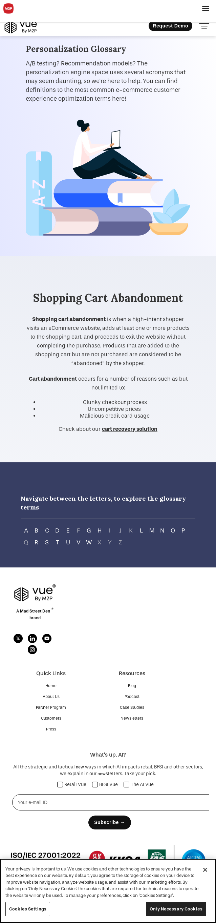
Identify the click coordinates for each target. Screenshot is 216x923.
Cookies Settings (27, 908)
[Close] (205, 869)
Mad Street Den (35, 611)
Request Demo (170, 25)
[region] (108, 891)
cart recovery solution (129, 429)
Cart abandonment (53, 379)
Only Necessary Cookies (176, 908)
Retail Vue (72, 784)
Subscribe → (109, 822)
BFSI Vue (105, 784)
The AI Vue (139, 784)
